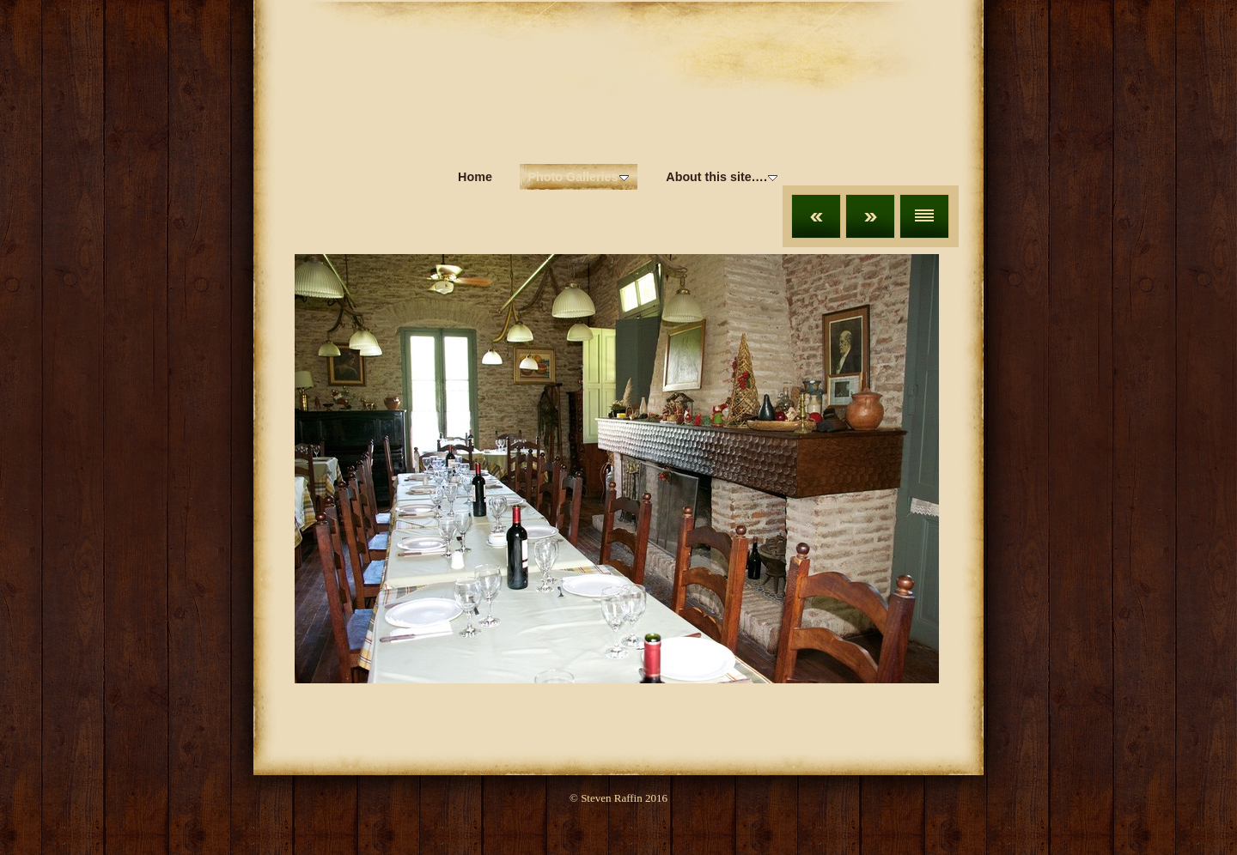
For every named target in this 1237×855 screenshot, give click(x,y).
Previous (816, 216)
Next (870, 216)
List (924, 216)
